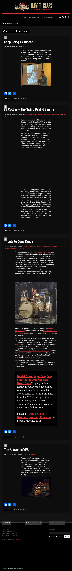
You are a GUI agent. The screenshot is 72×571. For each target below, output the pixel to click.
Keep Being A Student (18, 42)
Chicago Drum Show (43, 252)
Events (6, 248)
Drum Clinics (36, 246)
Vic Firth (42, 353)
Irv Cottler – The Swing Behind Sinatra (29, 109)
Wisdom (33, 454)
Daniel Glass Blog (29, 46)
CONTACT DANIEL (26, 17)
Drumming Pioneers (37, 114)
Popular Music (58, 114)
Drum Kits (51, 246)
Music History (54, 46)
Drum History (38, 46)
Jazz (53, 114)
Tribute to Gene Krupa (18, 242)
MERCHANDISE (35, 17)
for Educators (46, 46)
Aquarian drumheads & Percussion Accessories (34, 351)
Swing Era (22, 248)
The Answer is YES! (16, 450)
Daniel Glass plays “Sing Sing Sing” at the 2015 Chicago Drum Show (34, 380)
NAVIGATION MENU (11, 23)
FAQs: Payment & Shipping (47, 17)
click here (17, 539)
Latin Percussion (30, 357)
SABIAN (18, 344)
